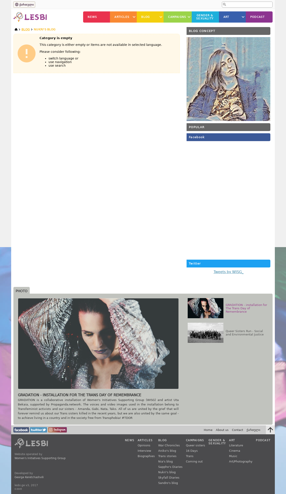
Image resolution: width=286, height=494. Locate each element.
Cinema (234, 450)
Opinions (144, 445)
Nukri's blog (167, 472)
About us (222, 430)
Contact (237, 430)
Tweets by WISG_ (229, 272)
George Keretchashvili (29, 477)
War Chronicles (169, 445)
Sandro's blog (168, 483)
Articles (121, 17)
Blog (145, 17)
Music (233, 456)
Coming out (194, 461)
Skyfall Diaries (168, 477)
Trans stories (167, 456)
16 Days (192, 450)
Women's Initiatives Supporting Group (40, 458)
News (92, 17)
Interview (144, 450)
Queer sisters (195, 445)
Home (208, 430)
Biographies (146, 456)
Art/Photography (240, 461)
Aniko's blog (167, 450)
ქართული (26, 4)
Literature (236, 445)
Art (226, 17)
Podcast (257, 17)
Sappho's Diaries (170, 467)
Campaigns (177, 17)
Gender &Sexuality (204, 17)
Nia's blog (165, 461)
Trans (189, 456)
